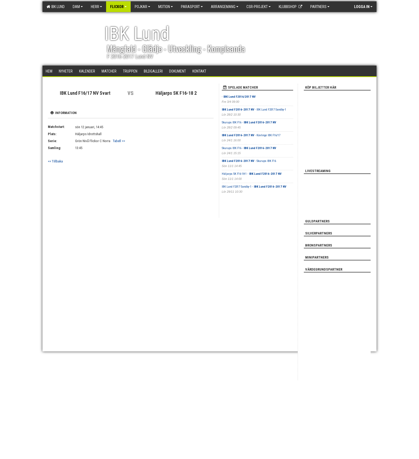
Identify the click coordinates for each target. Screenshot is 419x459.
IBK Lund (55, 7)
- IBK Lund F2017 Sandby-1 (254, 109)
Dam (78, 7)
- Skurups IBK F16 (249, 161)
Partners (319, 7)
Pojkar (142, 7)
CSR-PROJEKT (258, 7)
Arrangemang (224, 7)
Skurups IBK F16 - (249, 122)
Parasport (192, 7)
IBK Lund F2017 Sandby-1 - (254, 186)
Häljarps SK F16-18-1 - (251, 174)
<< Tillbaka (55, 161)
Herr (96, 7)
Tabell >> (119, 141)
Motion (165, 7)
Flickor (118, 7)
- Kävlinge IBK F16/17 (251, 135)
